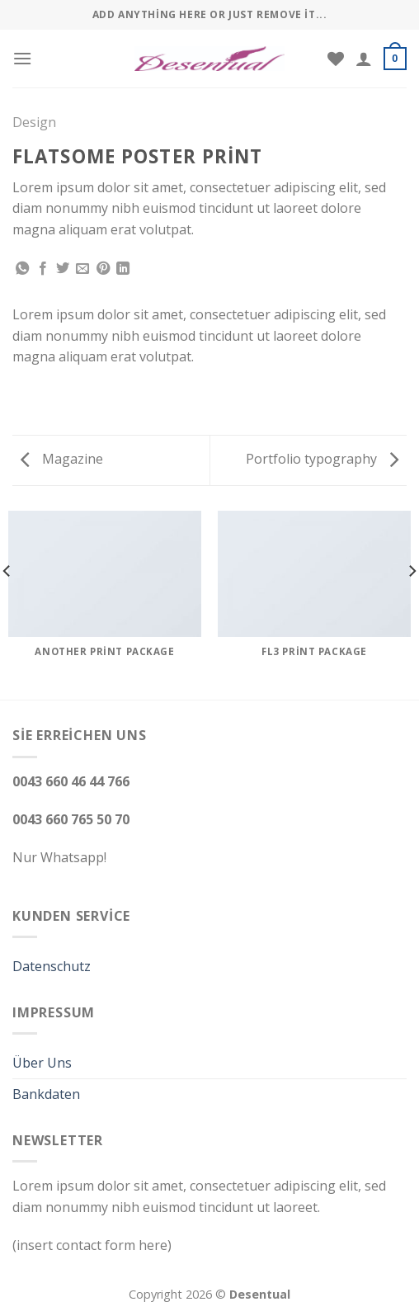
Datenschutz (51, 966)
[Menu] (22, 58)
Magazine (62, 459)
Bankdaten (46, 1094)
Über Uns (42, 1063)
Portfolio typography (322, 459)
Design (34, 122)
